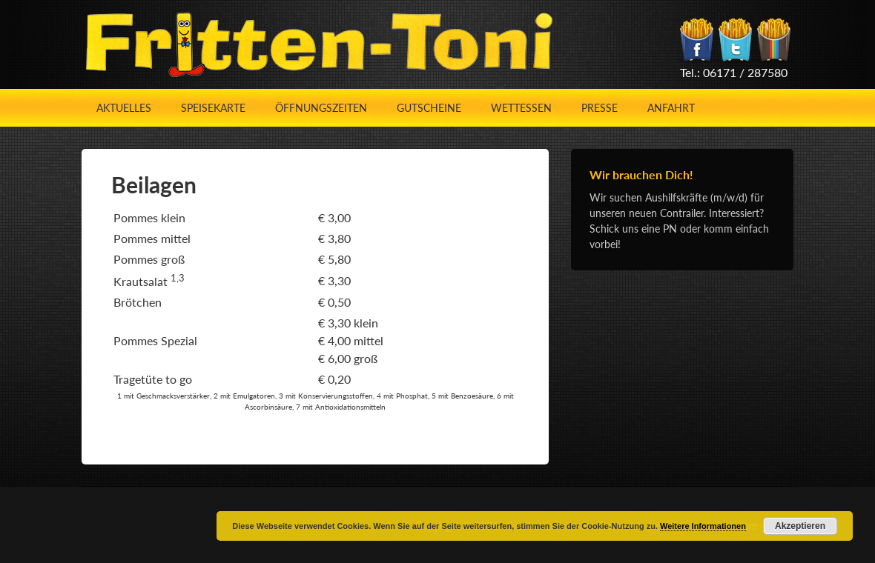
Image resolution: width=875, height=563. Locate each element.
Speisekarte (213, 107)
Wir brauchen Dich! (641, 174)
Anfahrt (671, 107)
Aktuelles (123, 107)
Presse (599, 107)
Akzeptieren (800, 526)
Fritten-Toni (318, 44)
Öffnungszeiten (321, 107)
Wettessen (521, 107)
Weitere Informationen (703, 526)
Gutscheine (429, 107)
